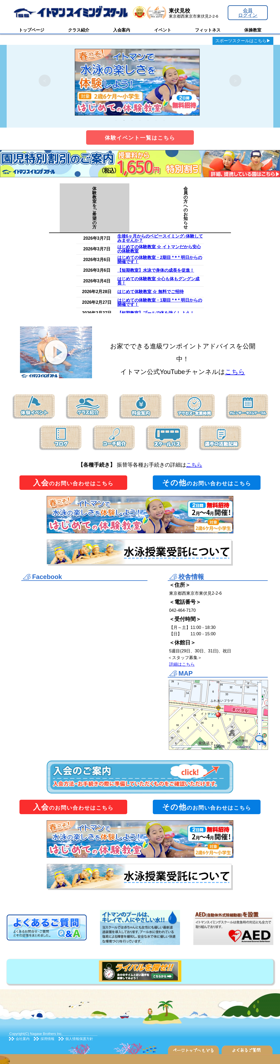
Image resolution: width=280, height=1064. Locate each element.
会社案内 (23, 1039)
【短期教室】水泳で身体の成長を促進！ (155, 270)
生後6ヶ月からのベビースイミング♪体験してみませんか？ (160, 238)
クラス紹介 (78, 30)
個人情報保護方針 (79, 1039)
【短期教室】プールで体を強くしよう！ (155, 313)
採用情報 (47, 1039)
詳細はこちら (182, 664)
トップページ (31, 30)
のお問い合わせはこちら (73, 483)
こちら (235, 371)
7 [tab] (164, 120)
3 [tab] (132, 120)
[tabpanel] (140, 80)
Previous (45, 81)
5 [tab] (148, 120)
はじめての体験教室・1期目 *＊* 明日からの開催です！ (159, 302)
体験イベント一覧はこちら (140, 138)
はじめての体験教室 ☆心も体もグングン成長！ (158, 281)
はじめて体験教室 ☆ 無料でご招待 (150, 291)
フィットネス (208, 30)
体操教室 (252, 30)
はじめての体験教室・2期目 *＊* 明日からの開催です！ (159, 259)
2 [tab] (124, 120)
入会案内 (121, 30)
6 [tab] (156, 120)
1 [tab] (116, 120)
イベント (162, 30)
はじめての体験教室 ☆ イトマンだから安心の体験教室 (159, 249)
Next (235, 81)
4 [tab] (140, 120)
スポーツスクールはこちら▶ (243, 40)
